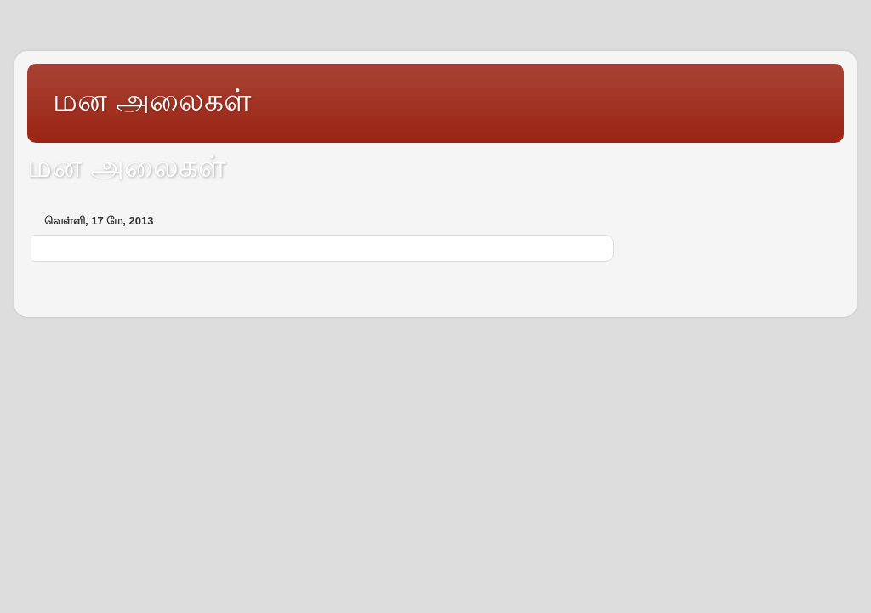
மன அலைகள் (152, 99)
